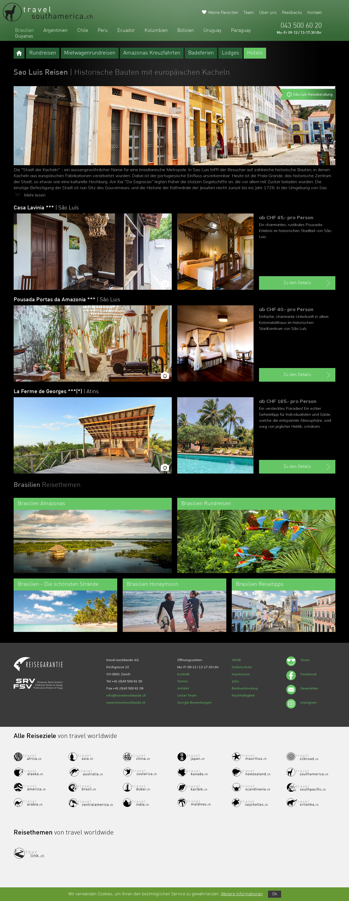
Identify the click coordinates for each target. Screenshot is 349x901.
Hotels (255, 53)
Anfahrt (183, 688)
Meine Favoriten (223, 13)
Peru (103, 30)
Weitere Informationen (242, 894)
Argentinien (55, 30)
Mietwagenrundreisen (89, 53)
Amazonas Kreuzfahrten (151, 53)
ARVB (236, 660)
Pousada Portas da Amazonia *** (67, 300)
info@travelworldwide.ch (126, 695)
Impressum (241, 674)
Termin (182, 681)
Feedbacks (292, 13)
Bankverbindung (245, 688)
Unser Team (187, 695)
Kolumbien (156, 30)
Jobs (235, 681)
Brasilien (24, 30)
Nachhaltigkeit (243, 695)
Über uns (268, 13)
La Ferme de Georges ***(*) (56, 391)
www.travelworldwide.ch (126, 702)
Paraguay (241, 30)
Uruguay (212, 30)
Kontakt (314, 13)
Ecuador (126, 30)
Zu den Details (308, 283)
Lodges (230, 53)
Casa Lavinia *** (46, 208)
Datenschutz (242, 667)
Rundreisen (42, 53)
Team (248, 13)
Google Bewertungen (194, 702)
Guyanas (24, 36)
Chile (82, 30)
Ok (274, 894)
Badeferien (201, 53)
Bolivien (185, 30)
